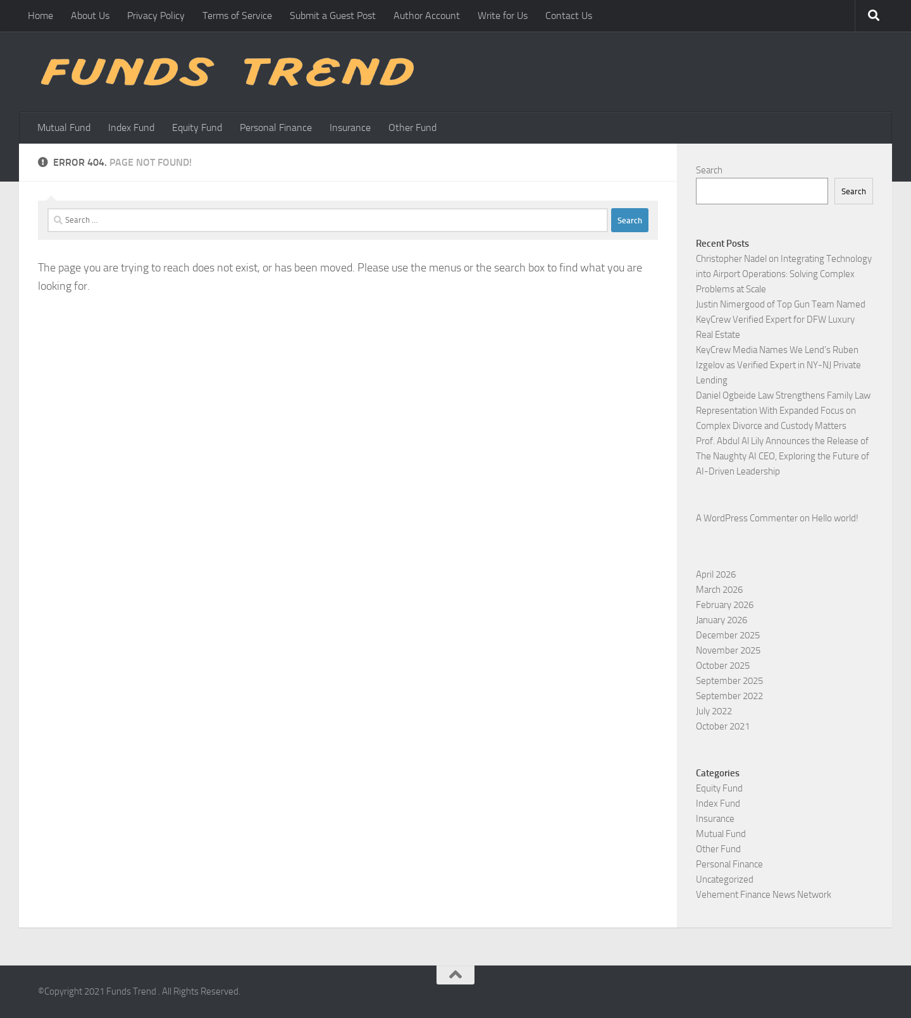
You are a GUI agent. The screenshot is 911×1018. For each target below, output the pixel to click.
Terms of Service (237, 15)
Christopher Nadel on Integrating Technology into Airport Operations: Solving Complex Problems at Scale (784, 274)
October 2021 (723, 726)
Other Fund (412, 127)
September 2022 (729, 696)
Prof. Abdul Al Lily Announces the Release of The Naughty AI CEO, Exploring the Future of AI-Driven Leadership (782, 456)
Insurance (350, 127)
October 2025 (723, 665)
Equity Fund (197, 127)
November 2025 (728, 650)
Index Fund (131, 127)
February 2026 (724, 605)
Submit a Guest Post (333, 15)
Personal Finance (276, 127)
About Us (90, 15)
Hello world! (835, 518)
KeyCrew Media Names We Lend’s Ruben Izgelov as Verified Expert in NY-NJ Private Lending (778, 365)
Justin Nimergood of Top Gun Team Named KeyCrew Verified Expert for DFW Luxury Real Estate (780, 319)
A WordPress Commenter (747, 518)
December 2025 (728, 635)
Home (40, 15)
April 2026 (716, 574)
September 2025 (729, 680)
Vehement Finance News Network (763, 894)
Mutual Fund (63, 127)
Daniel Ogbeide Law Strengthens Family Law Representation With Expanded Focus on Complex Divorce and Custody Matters (783, 410)
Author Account (427, 15)
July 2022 (714, 711)
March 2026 (719, 589)
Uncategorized (724, 879)
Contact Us (568, 15)
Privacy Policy (156, 15)
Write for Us (503, 15)
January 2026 (721, 620)
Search (709, 170)
